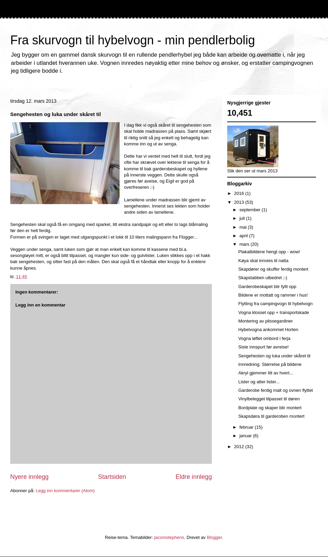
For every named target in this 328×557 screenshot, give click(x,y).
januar (246, 435)
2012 (239, 446)
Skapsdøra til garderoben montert (271, 416)
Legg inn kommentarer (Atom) (65, 490)
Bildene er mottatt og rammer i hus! (273, 295)
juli (243, 218)
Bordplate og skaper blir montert (269, 407)
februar (247, 427)
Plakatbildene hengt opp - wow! (269, 251)
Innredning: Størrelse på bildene (269, 364)
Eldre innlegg (194, 476)
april (244, 235)
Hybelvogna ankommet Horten (268, 329)
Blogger (214, 537)
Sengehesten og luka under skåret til (274, 355)
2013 (239, 202)
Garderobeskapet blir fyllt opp (267, 286)
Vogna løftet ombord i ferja (264, 338)
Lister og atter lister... (258, 381)
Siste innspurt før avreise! (263, 346)
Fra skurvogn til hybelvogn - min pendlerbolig (132, 40)
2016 (239, 193)
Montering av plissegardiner (265, 321)
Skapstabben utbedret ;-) (262, 277)
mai (244, 227)
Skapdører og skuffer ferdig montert (273, 269)
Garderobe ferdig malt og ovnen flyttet (275, 390)
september (251, 209)
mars (245, 244)
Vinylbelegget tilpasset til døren (269, 398)
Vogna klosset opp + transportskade (273, 312)
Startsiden (112, 476)
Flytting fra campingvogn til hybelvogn (275, 303)
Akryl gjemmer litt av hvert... (265, 372)
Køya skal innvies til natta (263, 260)
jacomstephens (169, 537)
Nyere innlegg (29, 476)
